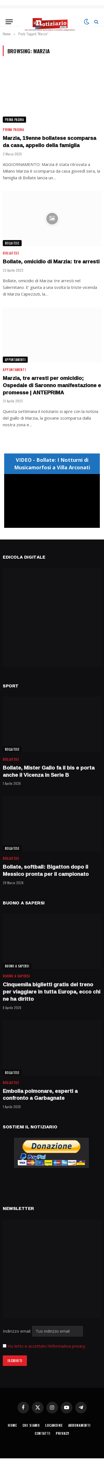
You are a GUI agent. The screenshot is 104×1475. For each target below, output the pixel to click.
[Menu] (9, 22)
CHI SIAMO (31, 1425)
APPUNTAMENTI (15, 359)
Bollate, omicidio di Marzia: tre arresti (51, 261)
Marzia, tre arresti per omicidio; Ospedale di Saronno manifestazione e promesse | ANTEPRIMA (52, 385)
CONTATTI (42, 1433)
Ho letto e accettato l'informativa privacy (46, 1346)
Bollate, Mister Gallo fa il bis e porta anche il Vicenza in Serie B (49, 771)
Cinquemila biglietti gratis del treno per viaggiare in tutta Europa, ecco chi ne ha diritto (51, 991)
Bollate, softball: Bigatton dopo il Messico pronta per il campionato (46, 870)
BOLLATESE (12, 243)
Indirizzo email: (43, 1331)
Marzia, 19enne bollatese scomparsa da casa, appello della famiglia (49, 141)
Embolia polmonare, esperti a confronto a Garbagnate (40, 1094)
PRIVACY (62, 1433)
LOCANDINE (54, 1425)
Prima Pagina (14, 119)
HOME (12, 1425)
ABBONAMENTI (79, 1425)
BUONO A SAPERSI (17, 966)
